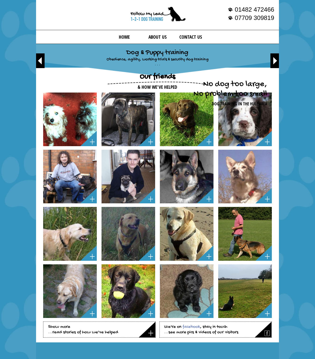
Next (274, 60)
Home (124, 37)
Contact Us (190, 37)
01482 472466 (254, 9)
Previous (40, 60)
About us (157, 37)
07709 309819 (254, 17)
